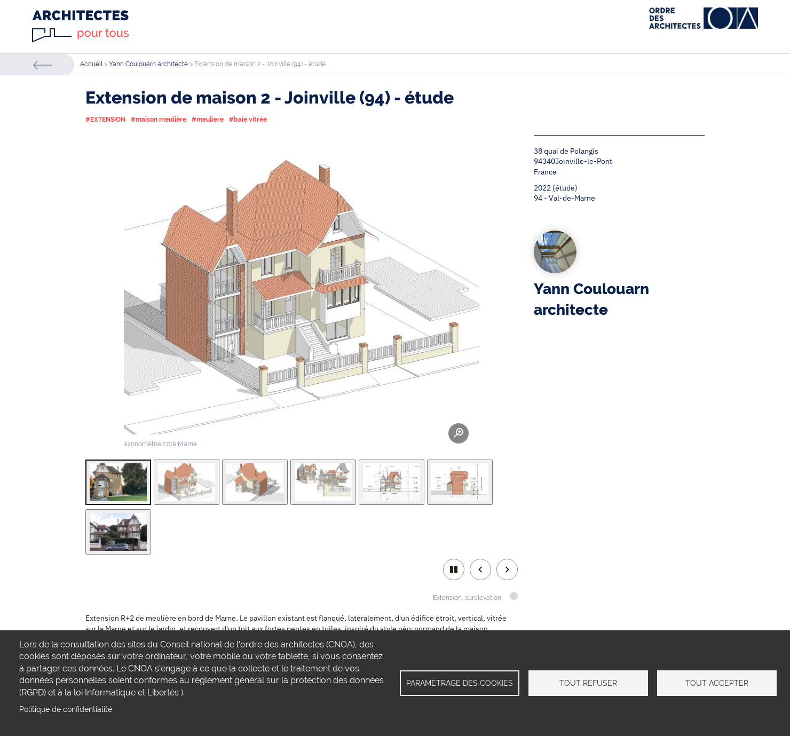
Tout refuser (588, 683)
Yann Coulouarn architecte (148, 64)
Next (507, 569)
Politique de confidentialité (65, 709)
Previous (480, 569)
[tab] (118, 482)
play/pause (453, 569)
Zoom (458, 433)
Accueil (91, 64)
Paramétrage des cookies (459, 683)
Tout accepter (716, 683)
